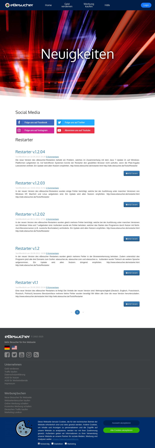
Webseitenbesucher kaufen (17, 400)
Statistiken (58, 444)
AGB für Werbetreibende (16, 380)
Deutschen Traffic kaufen (16, 409)
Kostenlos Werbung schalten (18, 406)
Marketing (71, 444)
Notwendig (44, 444)
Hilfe (107, 5)
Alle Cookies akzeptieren (121, 430)
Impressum (10, 383)
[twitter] (15, 356)
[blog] (37, 356)
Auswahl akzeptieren (121, 423)
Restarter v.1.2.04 (30, 151)
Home (48, 5)
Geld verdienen (66, 5)
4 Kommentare (52, 219)
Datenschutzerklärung (15, 374)
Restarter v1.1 (26, 282)
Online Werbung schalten (16, 403)
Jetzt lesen (132, 173)
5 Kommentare (52, 157)
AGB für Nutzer (12, 377)
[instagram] (29, 356)
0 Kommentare (52, 253)
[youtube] (22, 356)
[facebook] (8, 356)
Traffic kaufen (11, 371)
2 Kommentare (52, 188)
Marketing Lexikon (13, 412)
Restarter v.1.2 (27, 248)
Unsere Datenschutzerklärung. (66, 439)
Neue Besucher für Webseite (18, 397)
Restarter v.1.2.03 (30, 182)
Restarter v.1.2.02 (30, 214)
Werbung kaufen (89, 5)
